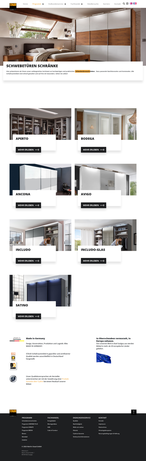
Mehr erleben (26, 149)
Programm (36, 4)
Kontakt (117, 4)
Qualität (75, 421)
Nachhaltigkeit (77, 424)
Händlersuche (92, 4)
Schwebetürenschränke (29, 421)
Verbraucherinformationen (81, 437)
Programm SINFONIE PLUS (30, 424)
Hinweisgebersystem (105, 430)
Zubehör (24, 440)
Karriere (106, 4)
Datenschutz (103, 427)
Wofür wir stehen (78, 427)
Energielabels (52, 421)
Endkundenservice (55, 4)
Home (25, 4)
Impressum (102, 424)
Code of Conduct (53, 430)
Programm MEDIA (27, 430)
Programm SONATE (28, 427)
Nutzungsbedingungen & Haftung (109, 433)
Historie (75, 430)
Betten (24, 433)
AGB (49, 427)
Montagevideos (52, 424)
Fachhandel (75, 4)
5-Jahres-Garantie (78, 433)
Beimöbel (25, 437)
